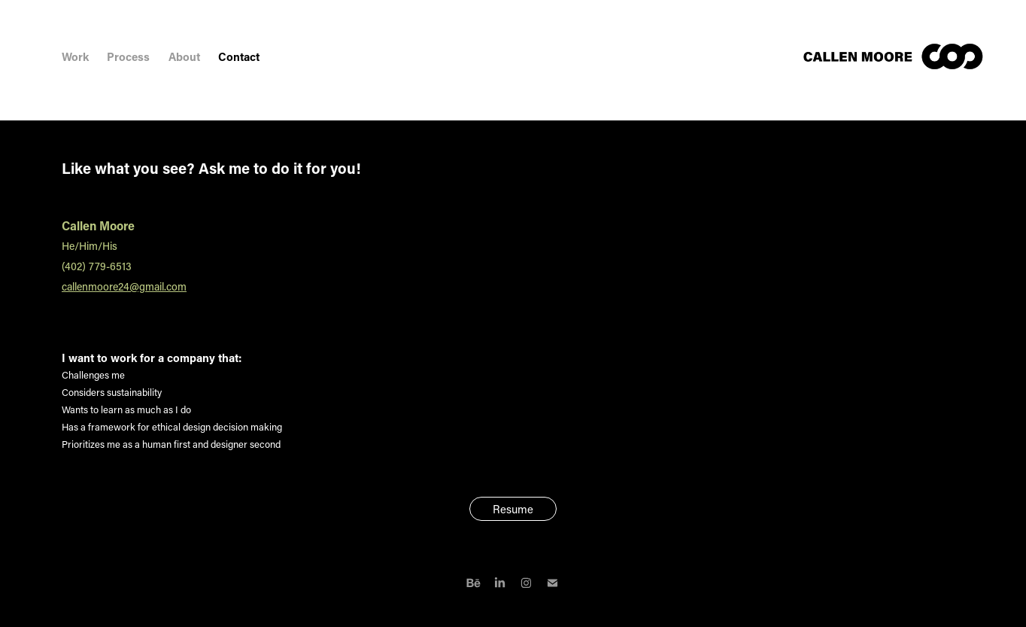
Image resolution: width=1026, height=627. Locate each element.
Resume (513, 508)
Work (75, 56)
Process (128, 56)
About (184, 56)
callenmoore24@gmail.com (124, 286)
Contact (239, 56)
